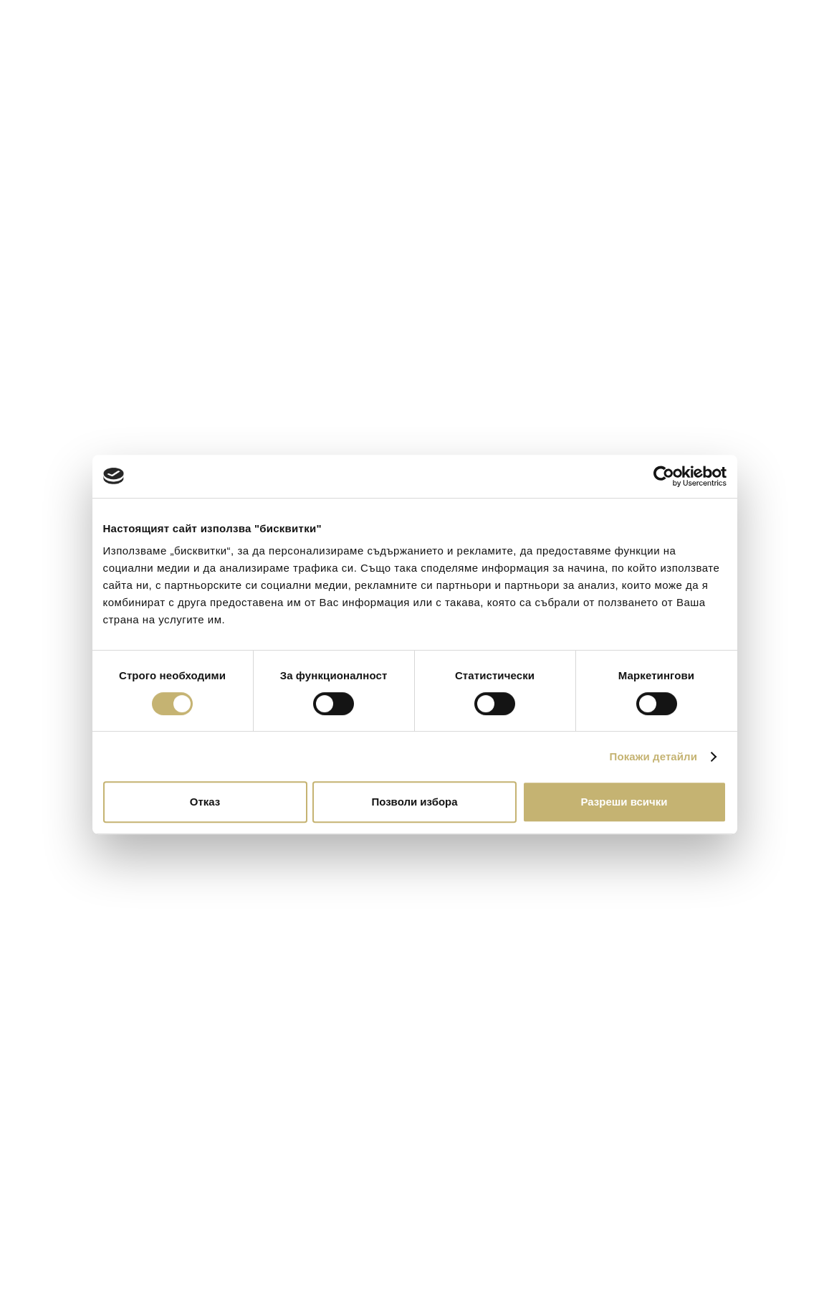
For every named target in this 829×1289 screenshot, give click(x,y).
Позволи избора (414, 801)
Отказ (205, 801)
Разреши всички (623, 801)
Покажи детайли (654, 756)
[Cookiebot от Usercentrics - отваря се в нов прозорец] (664, 476)
